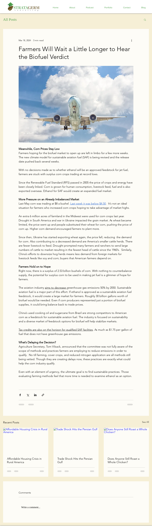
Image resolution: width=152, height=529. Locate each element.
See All (145, 422)
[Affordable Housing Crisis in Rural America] (25, 440)
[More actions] (131, 40)
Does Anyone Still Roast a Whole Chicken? (123, 460)
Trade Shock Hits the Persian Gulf (75, 460)
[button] (144, 19)
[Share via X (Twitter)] (27, 394)
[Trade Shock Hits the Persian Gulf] (76, 440)
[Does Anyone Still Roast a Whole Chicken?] (126, 440)
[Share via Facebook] (20, 394)
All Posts (10, 19)
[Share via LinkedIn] (35, 394)
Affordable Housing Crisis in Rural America (24, 460)
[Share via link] (42, 394)
